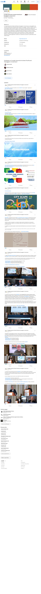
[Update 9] (20, 348)
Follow (6, 20)
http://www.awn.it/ (23, 38)
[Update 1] (20, 96)
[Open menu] (37, 11)
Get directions (7, 55)
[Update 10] (20, 387)
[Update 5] (20, 200)
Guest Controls (23, 466)
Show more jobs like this (5, 453)
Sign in (38, 1)
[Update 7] (20, 270)
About (21, 460)
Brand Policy (2, 466)
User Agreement (23, 462)
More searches (5, 457)
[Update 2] (20, 121)
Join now (32, 1)
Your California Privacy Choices (25, 463)
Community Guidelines (4, 468)
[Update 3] (20, 147)
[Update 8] (20, 309)
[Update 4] (20, 173)
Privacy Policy (3, 463)
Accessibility (2, 462)
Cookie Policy (2, 465)
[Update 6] (20, 232)
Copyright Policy (23, 465)
